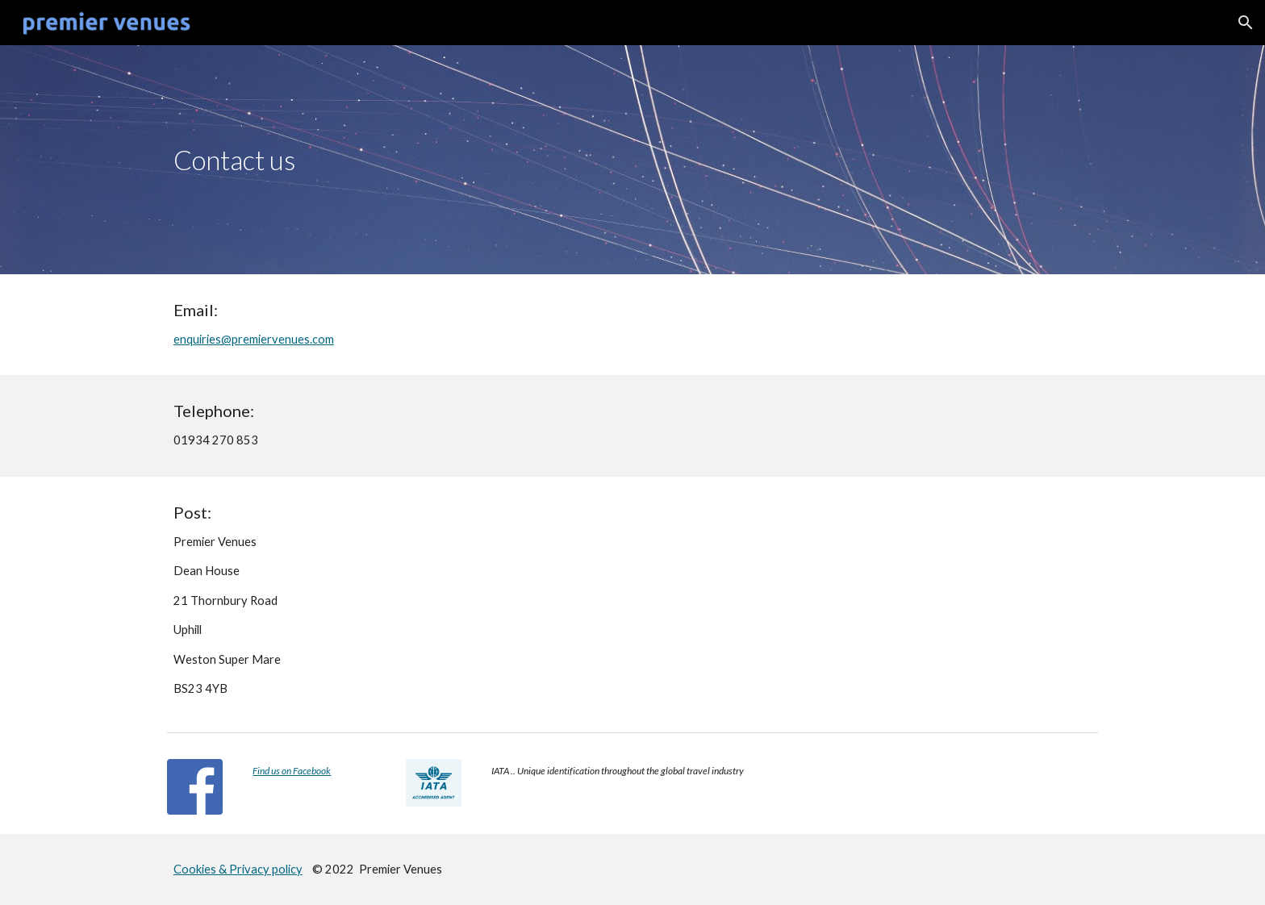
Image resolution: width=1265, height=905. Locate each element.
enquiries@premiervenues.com (253, 339)
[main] (632, 160)
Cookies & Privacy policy (238, 869)
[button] (1245, 22)
